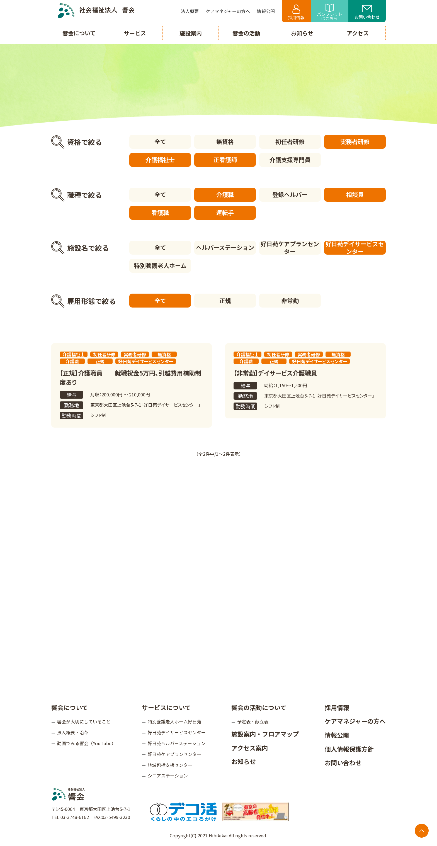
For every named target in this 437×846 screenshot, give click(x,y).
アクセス (358, 33)
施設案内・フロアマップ (265, 733)
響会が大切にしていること (84, 721)
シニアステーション (168, 775)
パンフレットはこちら (329, 12)
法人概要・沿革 (72, 732)
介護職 (225, 194)
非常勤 (290, 300)
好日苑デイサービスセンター (355, 248)
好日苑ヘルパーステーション (176, 743)
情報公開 (337, 734)
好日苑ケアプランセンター (290, 248)
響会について (69, 707)
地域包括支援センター (170, 764)
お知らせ (243, 761)
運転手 (225, 212)
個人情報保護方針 (349, 748)
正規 (225, 300)
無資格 (225, 141)
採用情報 (296, 12)
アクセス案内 (249, 747)
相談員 (355, 194)
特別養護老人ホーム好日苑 (174, 721)
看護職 (160, 212)
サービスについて (166, 707)
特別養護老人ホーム (160, 265)
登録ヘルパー (290, 194)
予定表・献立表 (252, 721)
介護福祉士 (160, 159)
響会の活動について (258, 707)
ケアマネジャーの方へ (355, 720)
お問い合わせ (367, 12)
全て (160, 141)
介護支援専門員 (290, 159)
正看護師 (225, 159)
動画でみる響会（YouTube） (86, 743)
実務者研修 (355, 141)
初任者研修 (290, 141)
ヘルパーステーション (225, 247)
